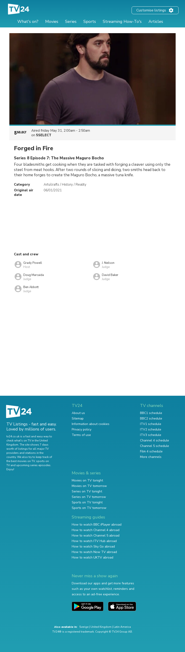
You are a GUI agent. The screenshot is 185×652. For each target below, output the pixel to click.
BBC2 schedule (151, 418)
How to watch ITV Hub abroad (94, 541)
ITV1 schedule (150, 424)
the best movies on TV (20, 461)
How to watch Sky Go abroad (93, 546)
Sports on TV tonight (87, 502)
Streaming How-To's (122, 21)
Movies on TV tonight (87, 480)
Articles (155, 21)
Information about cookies (90, 424)
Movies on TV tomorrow (89, 486)
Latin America (122, 627)
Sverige (83, 627)
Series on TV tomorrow (89, 497)
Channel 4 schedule (154, 440)
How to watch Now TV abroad (94, 552)
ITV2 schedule (150, 429)
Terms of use (81, 435)
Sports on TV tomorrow (89, 508)
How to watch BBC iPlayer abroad (97, 524)
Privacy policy (81, 429)
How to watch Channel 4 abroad (95, 530)
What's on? (27, 21)
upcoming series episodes (33, 465)
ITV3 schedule (150, 435)
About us (78, 413)
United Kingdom (100, 627)
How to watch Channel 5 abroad (95, 535)
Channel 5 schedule (154, 446)
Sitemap (78, 418)
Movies (51, 21)
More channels (150, 457)
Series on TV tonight (87, 491)
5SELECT (43, 135)
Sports (89, 21)
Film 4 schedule (151, 451)
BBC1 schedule (151, 413)
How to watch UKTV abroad (92, 557)
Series (71, 21)
